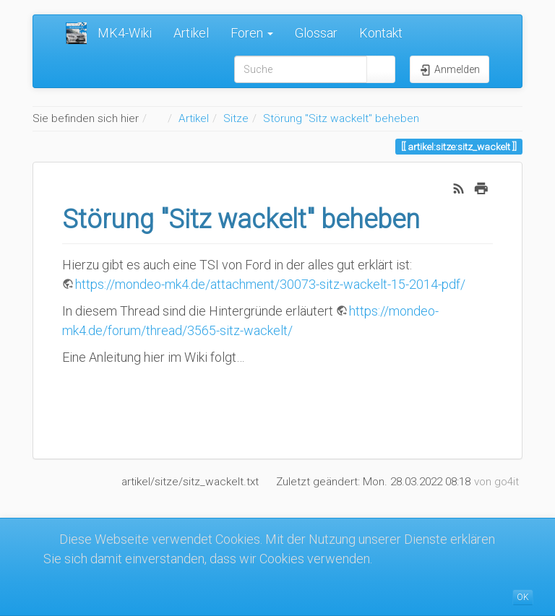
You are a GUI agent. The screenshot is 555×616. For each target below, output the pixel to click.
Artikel (191, 32)
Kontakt (381, 32)
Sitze (236, 118)
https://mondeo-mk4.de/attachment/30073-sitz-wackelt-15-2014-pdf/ (270, 284)
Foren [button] (252, 32)
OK (523, 597)
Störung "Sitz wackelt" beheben (341, 118)
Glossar (316, 32)
